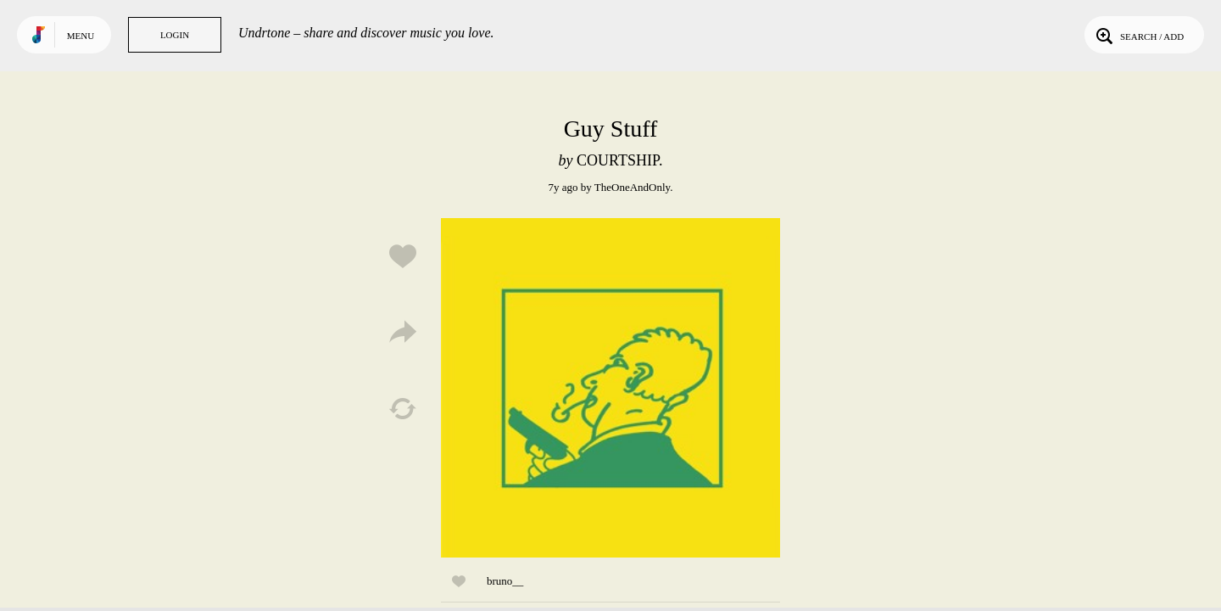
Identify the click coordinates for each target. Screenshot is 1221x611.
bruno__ (505, 581)
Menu (80, 36)
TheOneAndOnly (632, 187)
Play (610, 388)
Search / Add (1138, 35)
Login (174, 35)
